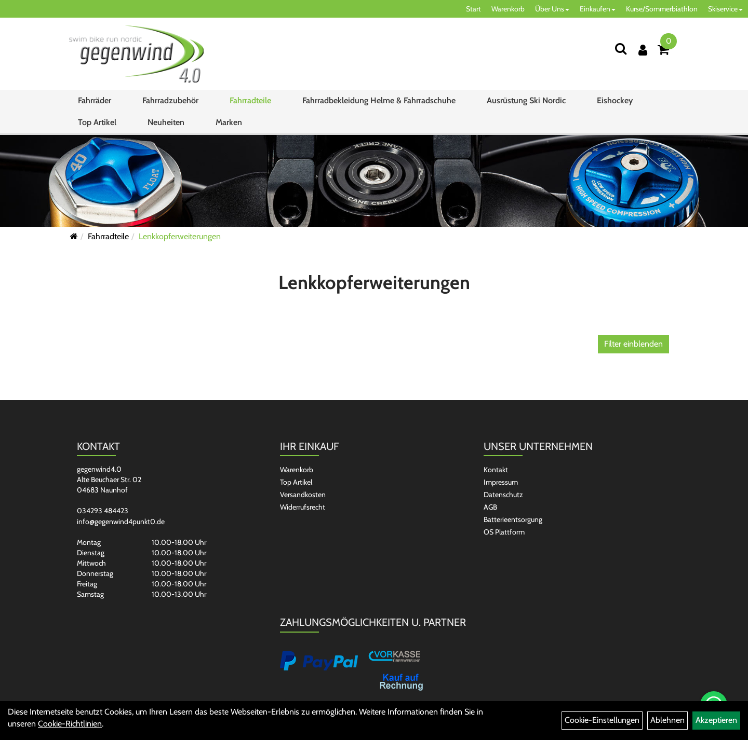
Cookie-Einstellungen (602, 720)
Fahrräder (94, 100)
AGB (490, 507)
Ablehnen (667, 720)
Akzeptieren (716, 720)
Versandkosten (303, 494)
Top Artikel (97, 122)
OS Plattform (504, 532)
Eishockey (615, 100)
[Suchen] (620, 48)
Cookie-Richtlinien (70, 724)
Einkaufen (598, 8)
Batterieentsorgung (513, 519)
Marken (229, 122)
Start (473, 8)
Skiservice (725, 8)
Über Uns (552, 8)
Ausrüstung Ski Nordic (526, 100)
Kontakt (496, 469)
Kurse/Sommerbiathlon (662, 8)
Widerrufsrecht (302, 507)
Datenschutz (503, 494)
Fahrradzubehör (170, 100)
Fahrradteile (250, 100)
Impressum (501, 482)
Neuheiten (166, 122)
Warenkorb (508, 8)
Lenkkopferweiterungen (180, 236)
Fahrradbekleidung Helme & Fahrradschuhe (379, 100)
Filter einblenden (633, 344)
